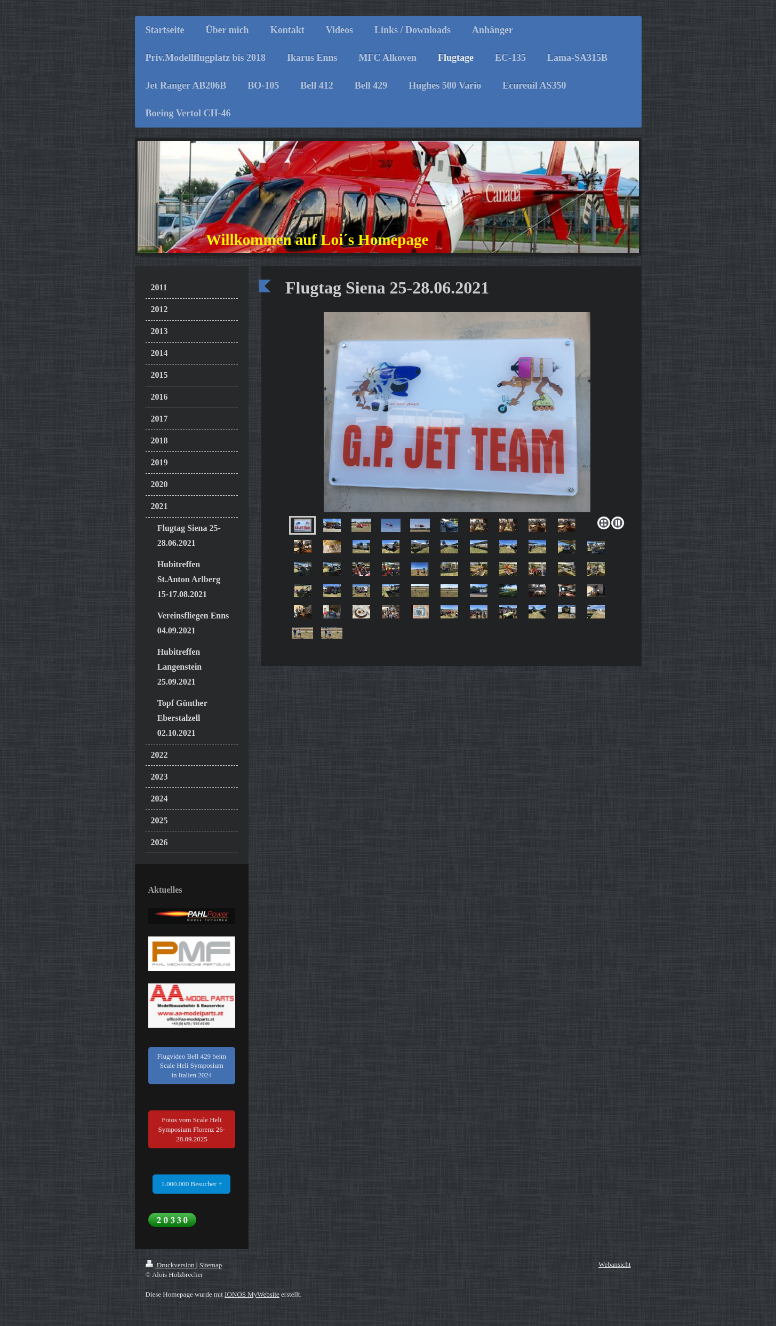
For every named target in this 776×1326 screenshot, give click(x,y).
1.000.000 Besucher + (191, 1184)
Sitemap (210, 1265)
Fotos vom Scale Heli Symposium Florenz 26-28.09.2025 (192, 1129)
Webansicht (614, 1264)
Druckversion (171, 1265)
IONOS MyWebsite (252, 1294)
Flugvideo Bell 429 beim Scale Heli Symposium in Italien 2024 (192, 1065)
